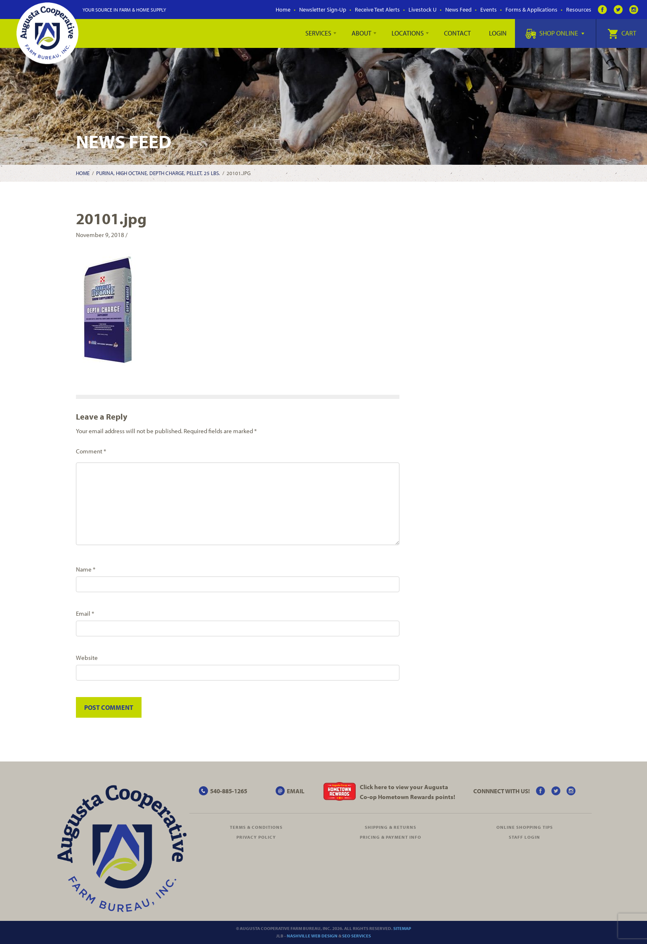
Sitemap (402, 928)
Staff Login (524, 837)
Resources (578, 9)
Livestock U (423, 9)
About (361, 33)
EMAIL (296, 791)
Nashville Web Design (312, 936)
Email (85, 613)
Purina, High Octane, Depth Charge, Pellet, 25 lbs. (158, 173)
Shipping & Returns (390, 827)
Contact (457, 33)
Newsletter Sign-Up (322, 9)
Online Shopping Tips (524, 827)
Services (318, 33)
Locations (408, 33)
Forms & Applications (531, 9)
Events (488, 9)
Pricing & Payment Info (390, 837)
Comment (91, 451)
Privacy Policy (256, 837)
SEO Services (356, 936)
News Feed (458, 9)
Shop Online (554, 33)
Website (87, 658)
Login (498, 33)
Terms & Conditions (256, 827)
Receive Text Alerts (377, 9)
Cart (621, 33)
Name (85, 569)
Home (283, 9)
